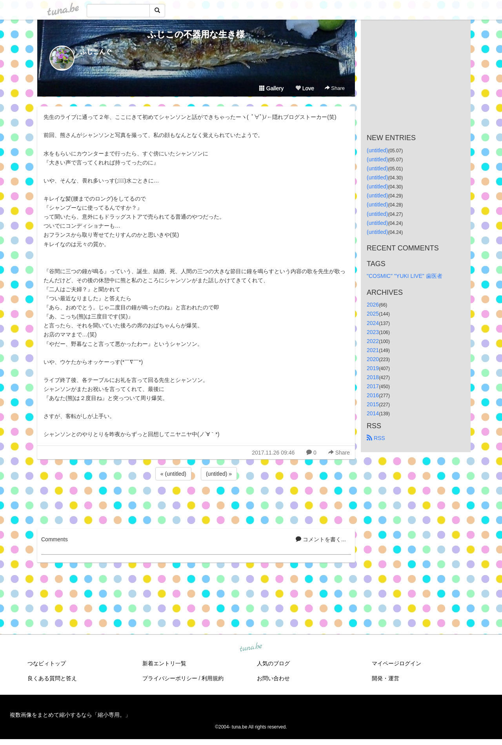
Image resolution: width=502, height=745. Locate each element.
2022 (373, 341)
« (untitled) (173, 474)
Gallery (271, 88)
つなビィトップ (46, 663)
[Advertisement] (196, 503)
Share (335, 88)
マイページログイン (396, 663)
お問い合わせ (273, 678)
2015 (373, 404)
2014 (373, 413)
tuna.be (250, 647)
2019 (373, 368)
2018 (373, 377)
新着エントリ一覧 (164, 663)
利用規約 (213, 678)
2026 (373, 304)
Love (304, 88)
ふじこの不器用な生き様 (196, 34)
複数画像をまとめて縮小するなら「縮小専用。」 (70, 715)
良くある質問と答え (52, 678)
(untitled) (377, 150)
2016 (373, 395)
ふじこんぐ (96, 51)
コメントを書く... (321, 539)
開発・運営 (385, 678)
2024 (373, 323)
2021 (373, 350)
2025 (373, 313)
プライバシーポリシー (169, 678)
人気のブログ (273, 663)
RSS (376, 438)
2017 (373, 386)
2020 (373, 359)
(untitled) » (219, 474)
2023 (373, 332)
